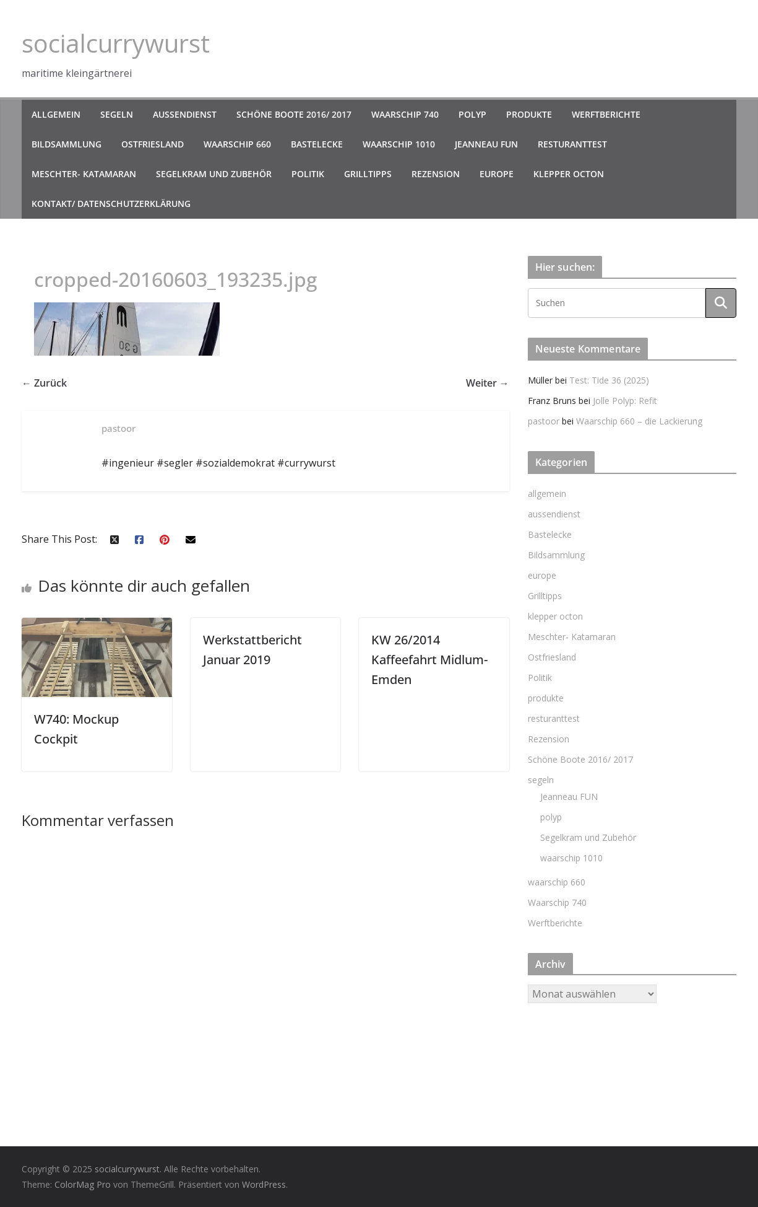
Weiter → (487, 383)
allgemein (56, 114)
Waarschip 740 (405, 114)
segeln (116, 114)
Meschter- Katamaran (84, 174)
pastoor (543, 421)
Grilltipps (368, 174)
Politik (307, 174)
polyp (472, 114)
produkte (529, 114)
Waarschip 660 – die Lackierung (639, 421)
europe (497, 174)
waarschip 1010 (399, 144)
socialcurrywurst (116, 43)
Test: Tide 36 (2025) (609, 380)
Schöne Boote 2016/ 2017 (293, 114)
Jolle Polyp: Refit (625, 400)
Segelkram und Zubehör (214, 174)
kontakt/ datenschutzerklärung (111, 203)
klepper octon (568, 174)
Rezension (435, 174)
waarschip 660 (237, 144)
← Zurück (44, 383)
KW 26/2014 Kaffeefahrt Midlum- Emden (429, 659)
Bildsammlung (66, 144)
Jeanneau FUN (486, 144)
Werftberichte (606, 114)
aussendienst (185, 114)
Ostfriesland (152, 144)
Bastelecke (317, 144)
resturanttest (572, 144)
